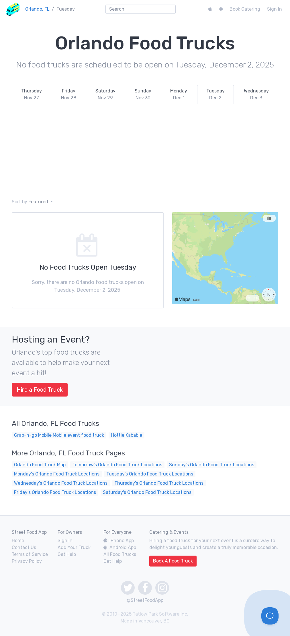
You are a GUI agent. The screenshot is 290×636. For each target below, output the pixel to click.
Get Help (67, 554)
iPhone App (118, 540)
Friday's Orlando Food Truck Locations (55, 492)
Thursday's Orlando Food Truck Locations (158, 483)
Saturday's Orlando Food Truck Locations (147, 492)
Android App (119, 547)
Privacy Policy (27, 561)
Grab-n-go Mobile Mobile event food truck (59, 435)
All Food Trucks (119, 554)
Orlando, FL (37, 9)
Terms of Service (30, 554)
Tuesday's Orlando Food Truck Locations (149, 474)
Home (18, 540)
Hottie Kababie (126, 435)
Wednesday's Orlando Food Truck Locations (60, 483)
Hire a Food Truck (40, 389)
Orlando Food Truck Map (40, 464)
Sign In (274, 9)
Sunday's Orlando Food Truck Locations (211, 464)
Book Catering (245, 9)
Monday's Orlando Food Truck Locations (56, 474)
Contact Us (24, 547)
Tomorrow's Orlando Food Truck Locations (117, 464)
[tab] (32, 94)
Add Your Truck (74, 547)
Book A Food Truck (173, 561)
